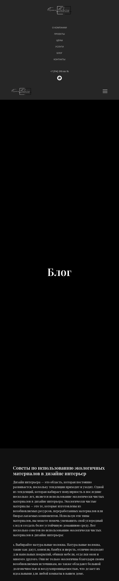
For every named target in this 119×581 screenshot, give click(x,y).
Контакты (59, 59)
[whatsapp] (59, 78)
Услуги (59, 46)
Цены (59, 40)
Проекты (59, 34)
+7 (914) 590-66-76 (59, 71)
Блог (59, 53)
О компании (59, 27)
